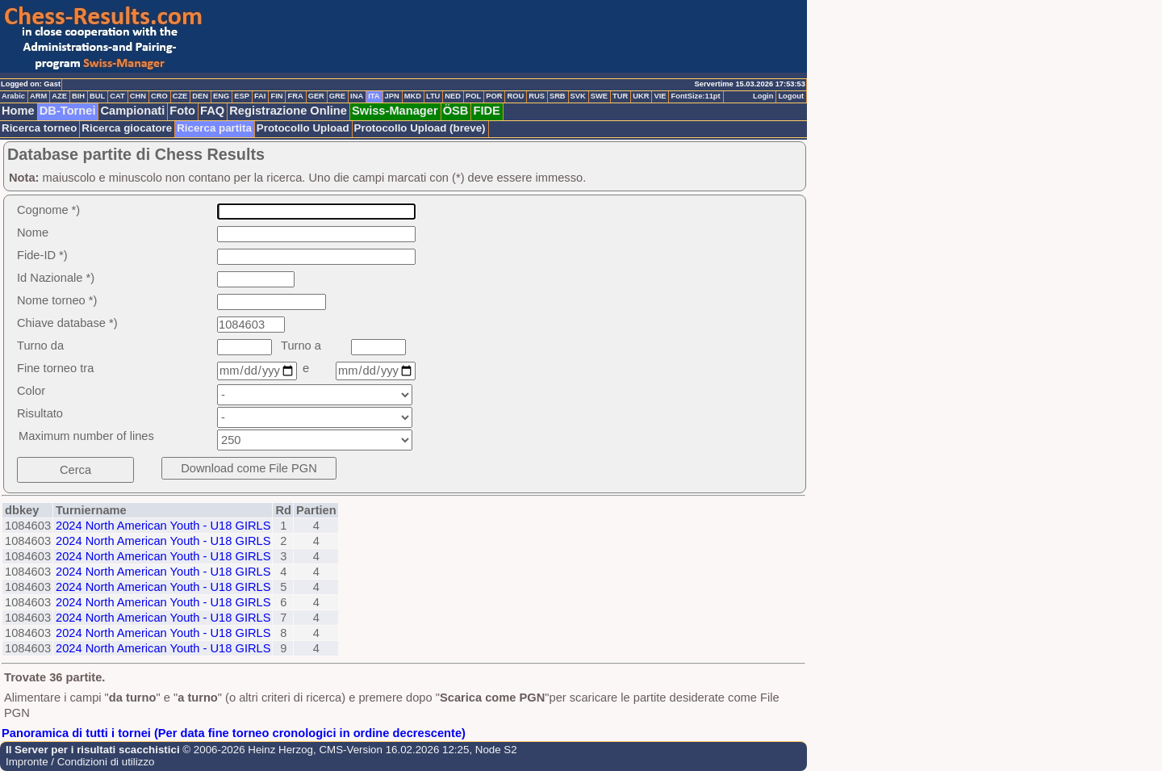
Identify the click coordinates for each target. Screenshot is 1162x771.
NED (453, 96)
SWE (599, 96)
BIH (78, 96)
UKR (641, 96)
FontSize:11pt (695, 96)
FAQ (212, 110)
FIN (276, 96)
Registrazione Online (288, 110)
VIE (660, 96)
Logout (791, 96)
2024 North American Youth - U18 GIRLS (163, 525)
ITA (373, 96)
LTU (433, 96)
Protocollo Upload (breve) (420, 128)
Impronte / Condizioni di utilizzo (80, 762)
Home (18, 110)
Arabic (13, 96)
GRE (337, 96)
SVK (578, 96)
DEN (200, 96)
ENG (221, 96)
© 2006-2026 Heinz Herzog (246, 750)
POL (473, 96)
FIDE (486, 110)
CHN (138, 96)
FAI (260, 96)
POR (494, 96)
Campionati (132, 110)
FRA (295, 96)
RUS (537, 96)
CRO (159, 96)
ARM (38, 96)
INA (356, 96)
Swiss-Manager (395, 110)
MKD (412, 96)
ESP (241, 96)
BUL (97, 96)
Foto (182, 110)
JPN (392, 96)
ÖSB (456, 110)
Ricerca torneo (39, 128)
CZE (180, 96)
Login (763, 96)
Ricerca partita (214, 128)
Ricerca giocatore (127, 128)
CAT (117, 96)
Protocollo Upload (303, 128)
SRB (558, 96)
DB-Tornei (68, 110)
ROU (515, 96)
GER (316, 96)
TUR (620, 96)
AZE (59, 96)
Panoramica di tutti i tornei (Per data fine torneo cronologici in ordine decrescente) (234, 733)
